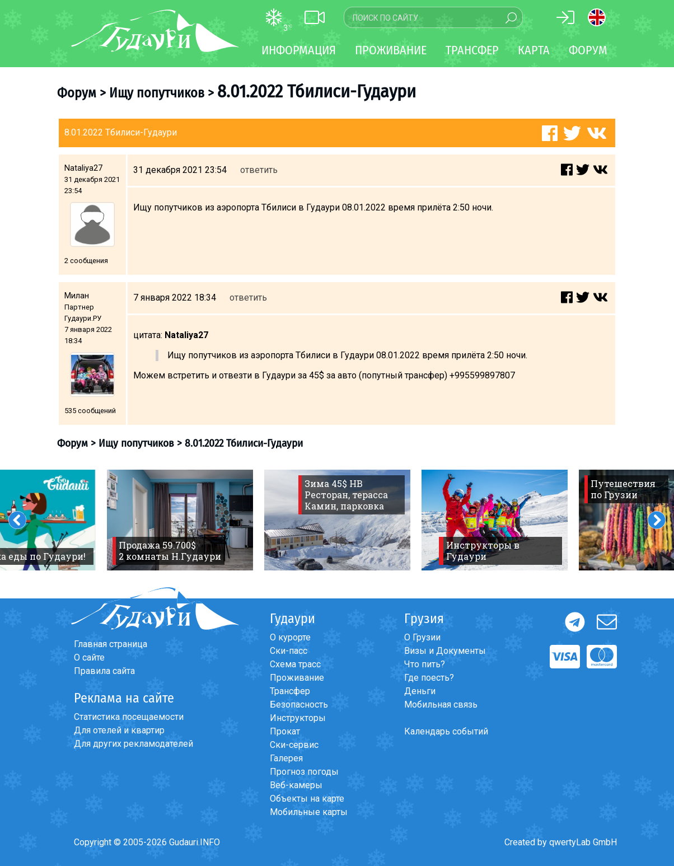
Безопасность (299, 704)
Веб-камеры (296, 785)
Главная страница (110, 644)
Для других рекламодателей (133, 743)
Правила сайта (104, 671)
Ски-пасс (288, 650)
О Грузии (422, 637)
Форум (588, 50)
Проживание (297, 677)
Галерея (286, 758)
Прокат (285, 731)
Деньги (420, 691)
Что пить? (424, 664)
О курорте (290, 637)
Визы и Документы (445, 650)
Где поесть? (429, 677)
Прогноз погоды (304, 771)
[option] (180, 520)
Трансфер (290, 691)
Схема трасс (295, 664)
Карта (534, 50)
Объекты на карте (307, 798)
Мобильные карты (309, 812)
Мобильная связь (441, 704)
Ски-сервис (294, 744)
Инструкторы (298, 718)
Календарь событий (446, 731)
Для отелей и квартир (119, 730)
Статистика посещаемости (129, 716)
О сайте (89, 657)
